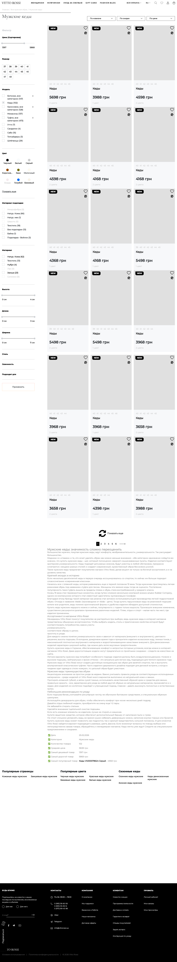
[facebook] (8, 925)
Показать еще (115, 620)
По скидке (124, 23)
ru (147, 5)
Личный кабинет (151, 897)
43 (61, 88)
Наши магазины (88, 917)
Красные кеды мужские (101, 863)
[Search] (155, 5)
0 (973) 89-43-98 (61, 908)
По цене (153, 23)
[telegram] (14, 925)
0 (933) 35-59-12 (60, 906)
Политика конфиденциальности (44, 954)
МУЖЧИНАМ (53, 5)
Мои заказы (149, 903)
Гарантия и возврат (121, 917)
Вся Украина (132, 5)
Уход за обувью (72, 5)
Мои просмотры (151, 910)
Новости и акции (120, 897)
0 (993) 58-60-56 (61, 903)
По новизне (95, 23)
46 (116, 500)
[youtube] (20, 925)
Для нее (9, 907)
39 (137, 251)
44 (65, 88)
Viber (56, 915)
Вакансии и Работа (90, 910)
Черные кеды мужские (72, 863)
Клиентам (118, 890)
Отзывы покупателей (122, 923)
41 (54, 88)
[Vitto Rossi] (11, 5)
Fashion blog (108, 5)
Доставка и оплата (120, 910)
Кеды (53, 92)
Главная (5, 14)
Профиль (148, 890)
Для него (24, 907)
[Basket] (173, 5)
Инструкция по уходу (122, 936)
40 (50, 88)
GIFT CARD (91, 5)
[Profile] (167, 5)
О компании (87, 897)
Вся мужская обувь (19, 14)
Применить (18, 391)
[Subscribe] (32, 915)
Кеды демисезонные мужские (158, 864)
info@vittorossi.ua (61, 928)
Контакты (56, 890)
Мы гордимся (87, 903)
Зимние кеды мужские (130, 869)
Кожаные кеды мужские (14, 863)
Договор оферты (89, 923)
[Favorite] (161, 5)
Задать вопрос (119, 930)
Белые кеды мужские (100, 866)
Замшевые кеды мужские (44, 863)
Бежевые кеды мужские (72, 866)
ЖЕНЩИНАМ (37, 5)
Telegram (58, 921)
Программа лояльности (123, 903)
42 (58, 88)
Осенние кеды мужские (131, 863)
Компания (87, 890)
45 (69, 88)
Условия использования (13, 954)
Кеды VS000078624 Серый (92, 847)
